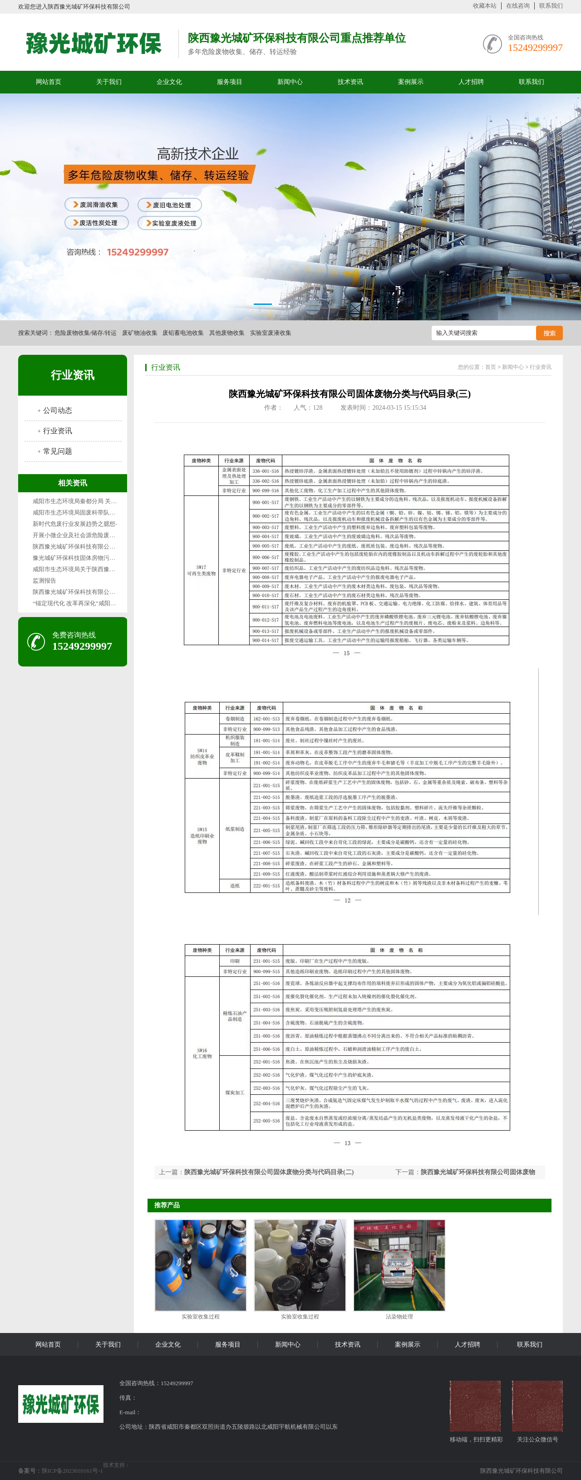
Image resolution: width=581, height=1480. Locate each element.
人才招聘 (471, 81)
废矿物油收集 (140, 332)
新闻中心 (290, 81)
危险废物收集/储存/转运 (85, 332)
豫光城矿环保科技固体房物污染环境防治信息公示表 (100, 557)
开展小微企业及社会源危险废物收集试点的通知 (95, 535)
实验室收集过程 (201, 1316)
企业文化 (169, 81)
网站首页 (48, 81)
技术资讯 (350, 81)
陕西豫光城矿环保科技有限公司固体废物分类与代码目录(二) (269, 1172)
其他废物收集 (227, 332)
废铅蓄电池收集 (183, 332)
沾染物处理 (399, 1316)
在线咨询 (518, 5)
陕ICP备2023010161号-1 (72, 1470)
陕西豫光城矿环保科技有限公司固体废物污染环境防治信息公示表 (118, 591)
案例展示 (410, 81)
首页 (490, 367)
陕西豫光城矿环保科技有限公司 (521, 1470)
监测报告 (44, 580)
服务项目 (229, 81)
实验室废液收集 (270, 332)
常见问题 (57, 451)
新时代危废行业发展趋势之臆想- (75, 523)
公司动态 (57, 410)
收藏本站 (485, 5)
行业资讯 (72, 375)
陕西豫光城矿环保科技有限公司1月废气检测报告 (96, 546)
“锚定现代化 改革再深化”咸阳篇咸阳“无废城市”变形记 (103, 603)
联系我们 (551, 5)
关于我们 (109, 81)
